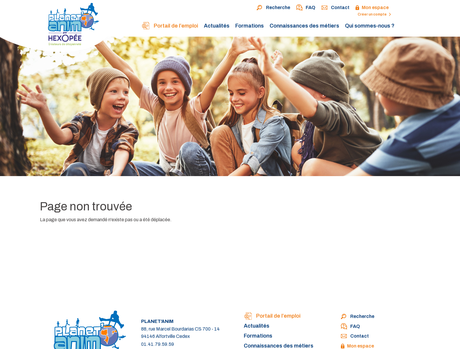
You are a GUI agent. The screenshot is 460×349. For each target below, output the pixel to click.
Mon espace (372, 8)
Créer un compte (374, 14)
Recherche (273, 8)
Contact (335, 8)
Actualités (216, 26)
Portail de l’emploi (169, 26)
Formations (249, 26)
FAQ (305, 8)
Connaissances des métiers (304, 26)
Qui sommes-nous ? (370, 26)
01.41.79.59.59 (157, 344)
